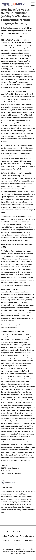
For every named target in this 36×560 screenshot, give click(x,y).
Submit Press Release (10, 536)
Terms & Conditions (27, 536)
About (9, 532)
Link (9, 69)
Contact (18, 544)
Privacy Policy (28, 540)
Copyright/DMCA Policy (12, 540)
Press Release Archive (21, 532)
